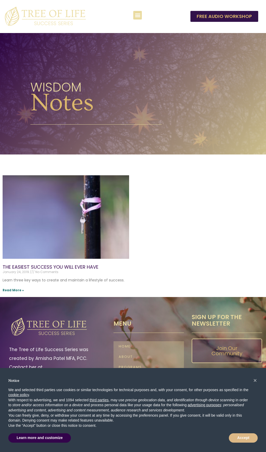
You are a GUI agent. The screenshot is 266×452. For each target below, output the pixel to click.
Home (125, 346)
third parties (99, 400)
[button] (137, 15)
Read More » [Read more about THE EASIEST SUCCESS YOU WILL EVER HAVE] (13, 290)
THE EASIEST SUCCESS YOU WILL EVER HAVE (50, 267)
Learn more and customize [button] (40, 438)
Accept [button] (243, 438)
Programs (130, 367)
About (126, 356)
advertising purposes (204, 405)
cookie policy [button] (18, 395)
